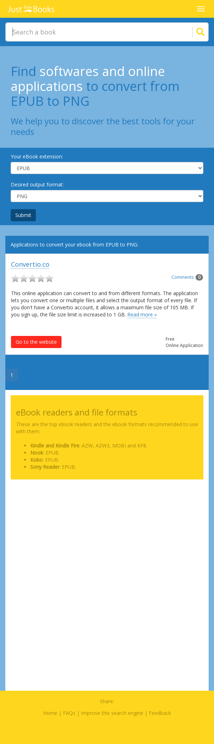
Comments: (187, 277)
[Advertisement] (107, 534)
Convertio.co (30, 264)
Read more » (142, 314)
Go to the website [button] (36, 341)
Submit (23, 215)
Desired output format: (37, 184)
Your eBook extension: (37, 156)
